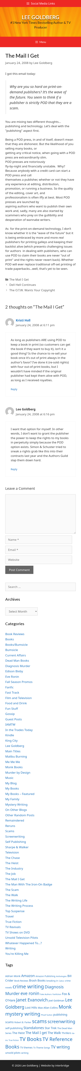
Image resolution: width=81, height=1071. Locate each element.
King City (11, 741)
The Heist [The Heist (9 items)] (18, 1033)
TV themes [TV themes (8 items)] (26, 1047)
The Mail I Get (19, 279)
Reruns (10, 826)
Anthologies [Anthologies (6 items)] (61, 976)
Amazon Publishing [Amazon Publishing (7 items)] (45, 976)
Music (9, 778)
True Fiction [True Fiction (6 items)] (14, 1040)
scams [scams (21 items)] (39, 1021)
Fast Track (12, 692)
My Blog (11, 783)
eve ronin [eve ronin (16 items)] (30, 993)
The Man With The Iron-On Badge (28, 884)
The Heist (11, 863)
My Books (12, 788)
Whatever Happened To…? (23, 943)
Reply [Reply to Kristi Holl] (14, 389)
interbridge (62, 1065)
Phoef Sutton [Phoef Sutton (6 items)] (47, 1015)
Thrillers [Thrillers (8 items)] (66, 1033)
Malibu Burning (16, 756)
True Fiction (13, 922)
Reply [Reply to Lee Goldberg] (14, 469)
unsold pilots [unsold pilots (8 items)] (12, 1052)
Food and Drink (16, 703)
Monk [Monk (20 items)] (65, 1006)
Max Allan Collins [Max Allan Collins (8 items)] (48, 1007)
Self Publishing (15, 842)
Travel (9, 916)
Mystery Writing (16, 804)
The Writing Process (19, 906)
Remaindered (14, 820)
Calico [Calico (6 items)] (61, 981)
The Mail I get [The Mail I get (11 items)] (36, 1032)
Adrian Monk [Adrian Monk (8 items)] (12, 976)
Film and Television (18, 698)
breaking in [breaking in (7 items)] (52, 980)
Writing (10, 948)
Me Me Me (12, 762)
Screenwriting (15, 836)
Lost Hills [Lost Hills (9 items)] (31, 1008)
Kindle (9, 735)
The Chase (12, 858)
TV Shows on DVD (17, 932)
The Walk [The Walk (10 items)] (54, 1033)
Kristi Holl (23, 320)
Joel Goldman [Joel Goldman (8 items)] (56, 1000)
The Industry (14, 868)
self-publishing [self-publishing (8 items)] (14, 1028)
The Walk (11, 895)
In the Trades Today (19, 730)
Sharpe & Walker (17, 847)
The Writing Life (16, 900)
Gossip (10, 714)
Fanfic (9, 687)
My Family (12, 799)
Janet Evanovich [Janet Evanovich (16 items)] (32, 1000)
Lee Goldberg (40, 17)
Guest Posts (13, 719)
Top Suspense (15, 911)
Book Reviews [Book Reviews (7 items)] (21, 980)
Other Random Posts (19, 815)
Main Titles (12, 751)
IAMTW (10, 724)
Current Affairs (15, 655)
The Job (10, 874)
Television (12, 852)
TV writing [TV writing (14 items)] (60, 1047)
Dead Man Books (17, 660)
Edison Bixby (14, 671)
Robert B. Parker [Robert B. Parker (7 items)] (22, 1022)
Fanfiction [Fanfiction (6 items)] (57, 994)
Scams (9, 831)
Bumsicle (11, 650)
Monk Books (14, 767)
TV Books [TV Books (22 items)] (31, 1039)
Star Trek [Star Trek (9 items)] (51, 1028)
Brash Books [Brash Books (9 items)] (37, 980)
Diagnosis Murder (17, 666)
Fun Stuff (11, 709)
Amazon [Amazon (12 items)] (28, 975)
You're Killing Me (16, 954)
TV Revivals (13, 927)
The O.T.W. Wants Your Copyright (32, 290)
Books (9, 639)
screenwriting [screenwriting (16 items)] (61, 1021)
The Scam (12, 890)
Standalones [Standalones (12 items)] (33, 1027)
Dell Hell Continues (22, 285)
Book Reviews (14, 634)
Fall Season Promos (19, 682)
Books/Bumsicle (16, 645)
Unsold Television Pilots (21, 938)
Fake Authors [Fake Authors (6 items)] (46, 994)
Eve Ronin (12, 677)
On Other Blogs (16, 810)
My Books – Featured (19, 794)
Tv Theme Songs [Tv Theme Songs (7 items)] (41, 1047)
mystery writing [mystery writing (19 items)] (22, 1014)
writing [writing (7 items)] (24, 1052)
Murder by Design (17, 772)
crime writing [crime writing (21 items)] (28, 986)
